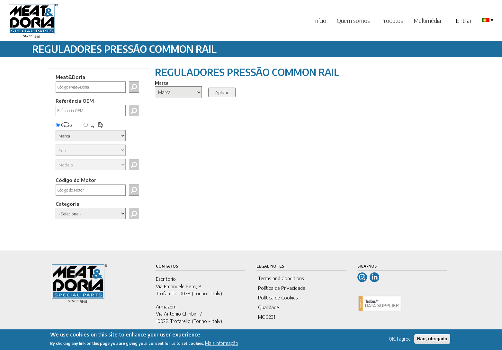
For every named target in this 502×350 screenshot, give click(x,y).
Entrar (464, 20)
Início (319, 20)
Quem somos (353, 20)
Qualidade (268, 307)
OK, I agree (400, 340)
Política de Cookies (278, 297)
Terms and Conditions (281, 278)
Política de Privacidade (281, 288)
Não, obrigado (432, 340)
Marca (161, 83)
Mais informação (221, 344)
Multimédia (427, 20)
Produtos (391, 20)
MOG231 (266, 317)
